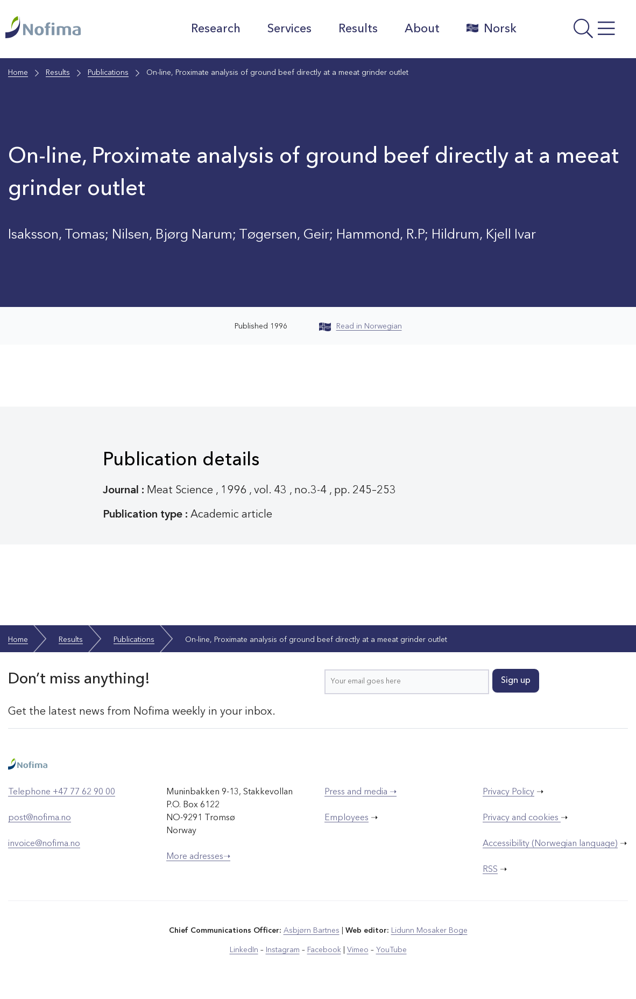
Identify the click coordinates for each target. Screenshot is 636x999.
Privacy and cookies (522, 818)
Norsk (492, 28)
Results (358, 29)
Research (216, 29)
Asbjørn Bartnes (312, 930)
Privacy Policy (508, 792)
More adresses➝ (198, 857)
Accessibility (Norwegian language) (550, 844)
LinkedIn (244, 950)
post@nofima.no (39, 818)
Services (289, 29)
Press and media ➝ (360, 792)
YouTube (391, 950)
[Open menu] (579, 31)
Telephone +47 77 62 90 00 (61, 792)
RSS (490, 869)
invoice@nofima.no (44, 844)
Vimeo (358, 950)
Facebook (324, 950)
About (422, 29)
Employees (346, 818)
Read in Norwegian (360, 326)
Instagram (283, 950)
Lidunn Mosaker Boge (429, 930)
